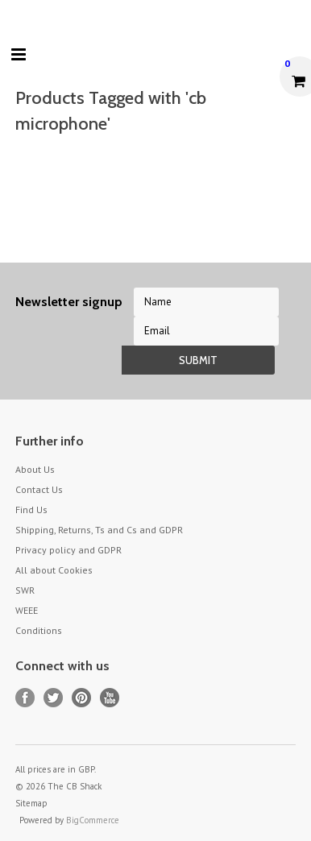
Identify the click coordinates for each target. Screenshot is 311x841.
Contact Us (39, 489)
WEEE (26, 610)
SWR (25, 590)
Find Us (31, 509)
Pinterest (82, 698)
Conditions (38, 630)
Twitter (54, 698)
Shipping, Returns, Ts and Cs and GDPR (99, 530)
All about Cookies (54, 570)
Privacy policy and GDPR (68, 550)
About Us (35, 469)
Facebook (25, 698)
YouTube (110, 698)
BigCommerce (92, 820)
